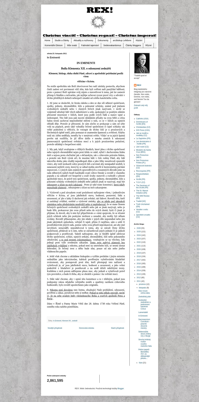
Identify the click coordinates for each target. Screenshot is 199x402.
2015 (139, 267)
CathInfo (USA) (142, 119)
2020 (139, 249)
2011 (139, 281)
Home (47, 40)
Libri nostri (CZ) (142, 147)
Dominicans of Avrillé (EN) (142, 123)
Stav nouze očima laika (144, 292)
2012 (139, 278)
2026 (139, 228)
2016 (139, 263)
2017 (139, 260)
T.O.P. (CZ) (140, 182)
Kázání (139, 40)
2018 (139, 256)
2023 (139, 239)
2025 (139, 232)
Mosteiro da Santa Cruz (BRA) (143, 151)
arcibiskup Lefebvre (122, 40)
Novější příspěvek (55, 328)
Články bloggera (133, 45)
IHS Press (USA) (143, 130)
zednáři (74, 321)
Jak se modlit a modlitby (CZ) (142, 134)
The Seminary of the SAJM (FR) (143, 186)
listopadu (142, 288)
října (141, 363)
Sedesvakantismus (112, 45)
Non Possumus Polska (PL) (142, 161)
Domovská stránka (86, 328)
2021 (139, 246)
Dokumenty (103, 40)
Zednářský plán (144, 297)
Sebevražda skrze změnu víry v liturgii (144, 334)
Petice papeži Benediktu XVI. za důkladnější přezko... (144, 353)
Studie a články (62, 40)
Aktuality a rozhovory (83, 40)
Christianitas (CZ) (143, 127)
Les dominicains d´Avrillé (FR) (143, 142)
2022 (139, 242)
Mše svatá (72, 45)
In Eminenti (57, 321)
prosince (142, 284)
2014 (139, 270)
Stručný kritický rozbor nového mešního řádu (145, 343)
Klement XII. (66, 321)
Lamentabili (143, 312)
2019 (139, 253)
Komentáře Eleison (54, 45)
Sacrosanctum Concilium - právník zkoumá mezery (144, 323)
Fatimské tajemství (90, 45)
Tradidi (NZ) (141, 201)
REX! (139, 85)
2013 (139, 274)
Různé (148, 45)
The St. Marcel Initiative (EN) (142, 192)
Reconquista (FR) (143, 171)
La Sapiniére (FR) (143, 138)
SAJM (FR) (140, 179)
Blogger (121, 388)
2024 (139, 235)
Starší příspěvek (117, 328)
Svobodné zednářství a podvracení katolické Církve (144, 304)
